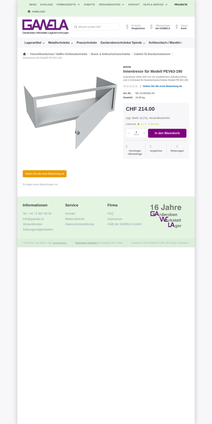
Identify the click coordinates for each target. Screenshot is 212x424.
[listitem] (70, 113)
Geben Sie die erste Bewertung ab (162, 86)
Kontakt (133, 4)
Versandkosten (59, 243)
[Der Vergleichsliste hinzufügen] (156, 150)
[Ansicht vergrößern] (70, 113)
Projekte (180, 4)
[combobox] (95, 27)
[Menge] (136, 133)
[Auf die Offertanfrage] (135, 150)
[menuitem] (32, 4)
